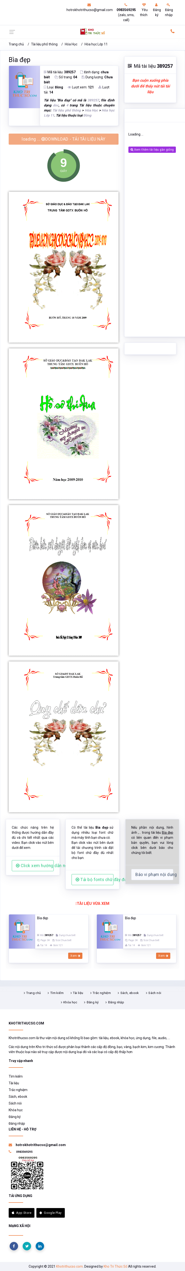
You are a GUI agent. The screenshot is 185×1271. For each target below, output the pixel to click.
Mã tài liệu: (60, 72)
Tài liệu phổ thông (44, 44)
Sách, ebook (129, 993)
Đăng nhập (169, 10)
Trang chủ (16, 44)
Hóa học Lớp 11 (96, 44)
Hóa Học (71, 44)
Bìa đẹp (19, 60)
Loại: (53, 87)
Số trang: (65, 77)
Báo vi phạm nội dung (154, 874)
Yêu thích (144, 10)
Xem (75, 955)
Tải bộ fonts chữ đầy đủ (94, 879)
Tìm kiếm (57, 993)
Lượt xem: (81, 87)
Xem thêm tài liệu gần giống (152, 149)
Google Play (51, 1213)
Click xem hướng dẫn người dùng (35, 865)
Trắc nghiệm (102, 993)
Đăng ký (157, 10)
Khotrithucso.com (69, 1266)
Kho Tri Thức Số (115, 1266)
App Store (21, 1213)
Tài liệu (78, 993)
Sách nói (154, 993)
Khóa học (70, 1002)
